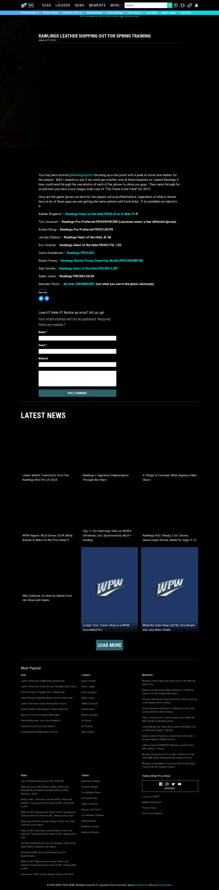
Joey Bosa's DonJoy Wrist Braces (38, 726)
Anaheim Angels (90, 786)
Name (43, 332)
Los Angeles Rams (91, 792)
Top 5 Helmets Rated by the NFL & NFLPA (42, 781)
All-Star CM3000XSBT (79, 284)
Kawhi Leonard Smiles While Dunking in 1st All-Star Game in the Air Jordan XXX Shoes (168, 692)
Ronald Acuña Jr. (30, 12)
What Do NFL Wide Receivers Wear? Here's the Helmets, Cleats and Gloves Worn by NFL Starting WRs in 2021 (49, 865)
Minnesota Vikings (91, 781)
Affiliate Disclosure (151, 802)
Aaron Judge (169, 12)
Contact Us (141, 885)
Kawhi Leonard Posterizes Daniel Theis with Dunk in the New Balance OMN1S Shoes (168, 738)
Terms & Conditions (152, 813)
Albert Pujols (88, 732)
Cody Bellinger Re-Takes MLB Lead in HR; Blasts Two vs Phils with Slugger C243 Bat (169, 728)
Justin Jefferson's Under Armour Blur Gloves (43, 703)
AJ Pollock (87, 726)
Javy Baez (151, 12)
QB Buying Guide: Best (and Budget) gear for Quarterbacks (43, 854)
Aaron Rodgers (89, 692)
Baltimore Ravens (90, 832)
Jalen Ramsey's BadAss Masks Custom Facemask (47, 697)
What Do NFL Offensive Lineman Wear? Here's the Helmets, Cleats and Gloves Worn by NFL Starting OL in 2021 (48, 803)
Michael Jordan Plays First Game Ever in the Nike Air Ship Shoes (168, 682)
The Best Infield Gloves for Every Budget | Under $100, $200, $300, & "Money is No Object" (48, 845)
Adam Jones (88, 697)
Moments (97, 5)
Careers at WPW (150, 796)
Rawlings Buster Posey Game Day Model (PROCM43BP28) (102, 260)
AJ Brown (86, 720)
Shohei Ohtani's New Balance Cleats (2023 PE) (44, 709)
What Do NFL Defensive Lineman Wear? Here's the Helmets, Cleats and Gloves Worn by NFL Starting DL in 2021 (49, 834)
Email (43, 345)
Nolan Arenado (95, 12)
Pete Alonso (134, 12)
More (115, 5)
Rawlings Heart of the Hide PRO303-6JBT (88, 268)
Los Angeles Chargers (93, 815)
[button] (196, 5)
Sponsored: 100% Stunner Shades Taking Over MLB (47, 874)
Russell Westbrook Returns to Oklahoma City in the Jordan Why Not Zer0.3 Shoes (168, 710)
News (79, 5)
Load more (109, 645)
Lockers (63, 5)
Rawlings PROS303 (80, 253)
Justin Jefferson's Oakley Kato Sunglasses (43, 680)
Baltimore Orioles (90, 826)
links (122, 16)
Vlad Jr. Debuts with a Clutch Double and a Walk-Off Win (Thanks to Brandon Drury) (168, 719)
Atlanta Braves (89, 821)
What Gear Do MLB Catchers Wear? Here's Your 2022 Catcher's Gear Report (48, 823)
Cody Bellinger (115, 12)
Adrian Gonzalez (90, 715)
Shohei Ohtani (50, 12)
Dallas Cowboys (90, 803)
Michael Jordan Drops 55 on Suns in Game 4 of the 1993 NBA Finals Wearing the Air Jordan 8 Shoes (168, 756)
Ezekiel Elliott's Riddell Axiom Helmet (39, 732)
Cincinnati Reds (89, 798)
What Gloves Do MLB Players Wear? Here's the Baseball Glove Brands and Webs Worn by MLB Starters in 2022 (44, 790)
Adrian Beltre (88, 709)
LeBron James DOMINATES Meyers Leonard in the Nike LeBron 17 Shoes (167, 747)
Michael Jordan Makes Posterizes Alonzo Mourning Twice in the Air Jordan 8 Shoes (168, 765)
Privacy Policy (149, 807)
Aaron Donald (88, 680)
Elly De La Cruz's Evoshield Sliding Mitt (40, 715)
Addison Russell (90, 703)
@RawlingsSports (81, 175)
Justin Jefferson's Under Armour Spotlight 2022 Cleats (49, 686)
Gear (46, 5)
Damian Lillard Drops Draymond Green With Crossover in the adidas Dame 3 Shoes (169, 701)
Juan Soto (185, 12)
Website (43, 358)
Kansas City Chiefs (91, 809)
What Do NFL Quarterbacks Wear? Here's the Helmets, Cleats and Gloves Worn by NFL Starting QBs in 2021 (48, 814)
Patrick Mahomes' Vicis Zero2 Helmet (40, 720)
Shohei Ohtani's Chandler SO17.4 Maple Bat (43, 692)
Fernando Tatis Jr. (72, 12)
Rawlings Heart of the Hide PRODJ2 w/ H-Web (98, 214)
